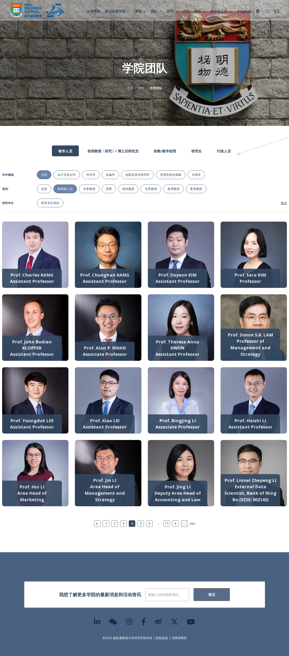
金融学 (110, 175)
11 (167, 523)
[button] (267, 11)
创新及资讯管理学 (137, 175)
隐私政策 (162, 638)
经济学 (90, 175)
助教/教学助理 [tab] (165, 151)
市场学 (196, 175)
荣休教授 (128, 189)
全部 (44, 175)
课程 (140, 11)
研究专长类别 (50, 203)
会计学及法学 (67, 175)
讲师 (109, 189)
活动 (186, 11)
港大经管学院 (117, 11)
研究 (172, 11)
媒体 (200, 11)
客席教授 (173, 189)
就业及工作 (221, 11)
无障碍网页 (179, 638)
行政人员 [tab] (224, 151)
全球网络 (93, 11)
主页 (130, 88)
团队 (156, 11)
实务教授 (89, 189)
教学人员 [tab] (65, 151)
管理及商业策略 (170, 175)
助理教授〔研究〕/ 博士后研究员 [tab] (113, 151)
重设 (284, 203)
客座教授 (196, 189)
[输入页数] (184, 523)
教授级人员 (65, 189)
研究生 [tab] (196, 151)
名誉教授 (151, 189)
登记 (225, 594)
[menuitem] (244, 12)
